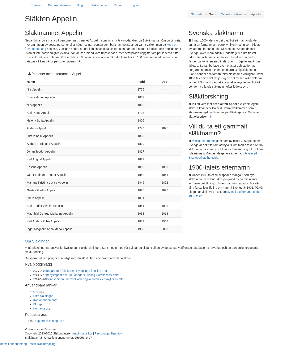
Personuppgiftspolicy (108, 333)
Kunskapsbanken (59, 5)
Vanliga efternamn (204, 141)
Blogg (81, 5)
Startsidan (197, 14)
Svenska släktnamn (234, 14)
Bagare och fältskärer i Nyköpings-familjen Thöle (77, 270)
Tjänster (36, 5)
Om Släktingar (37, 241)
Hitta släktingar (43, 296)
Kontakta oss (41, 308)
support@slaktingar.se (49, 321)
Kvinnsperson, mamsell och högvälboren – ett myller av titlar (85, 279)
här (210, 116)
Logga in (135, 5)
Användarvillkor (82, 333)
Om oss (38, 291)
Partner (118, 5)
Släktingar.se (99, 5)
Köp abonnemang (45, 300)
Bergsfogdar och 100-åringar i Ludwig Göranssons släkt (82, 275)
